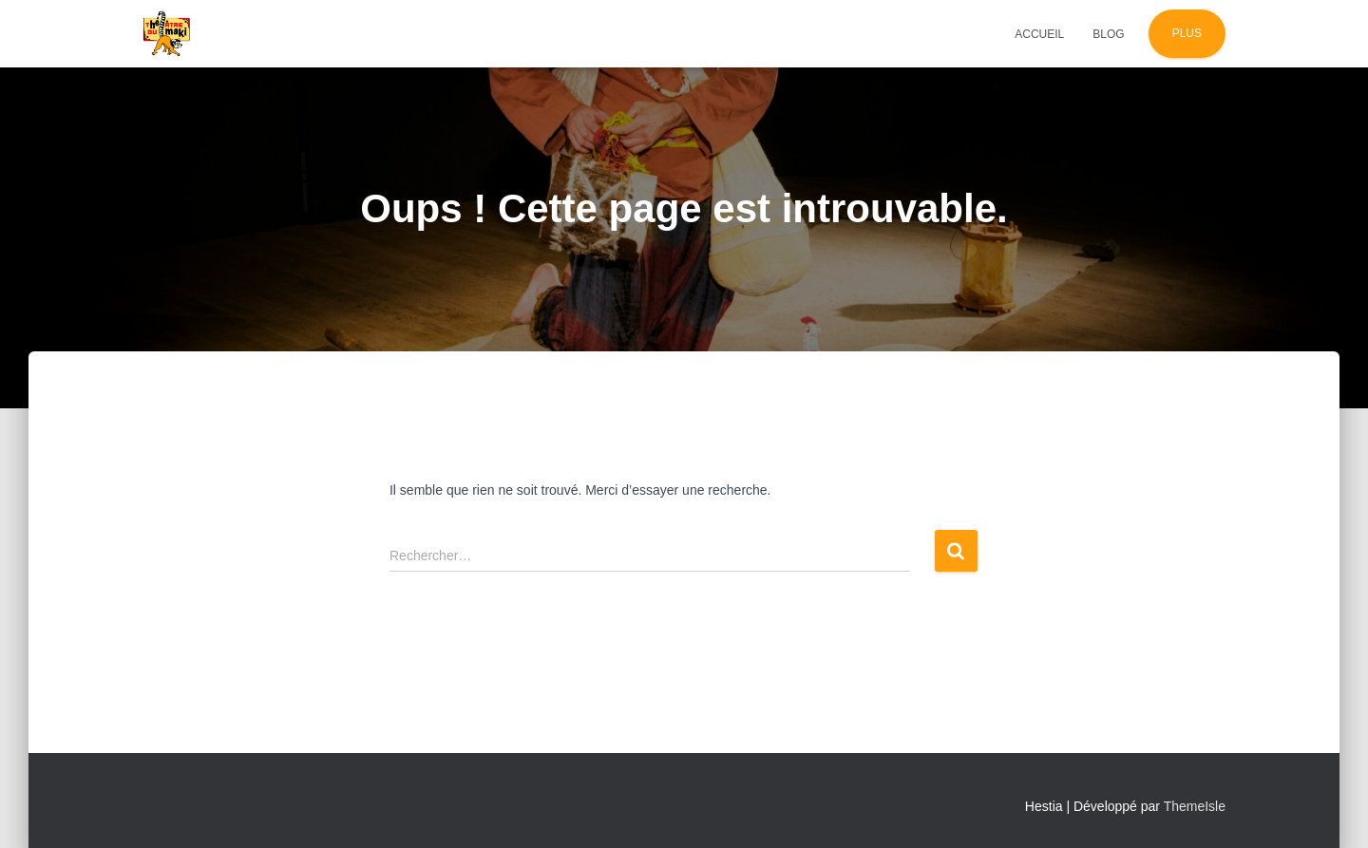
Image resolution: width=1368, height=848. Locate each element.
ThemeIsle (1195, 806)
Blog (1108, 34)
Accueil (1039, 34)
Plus (1187, 33)
